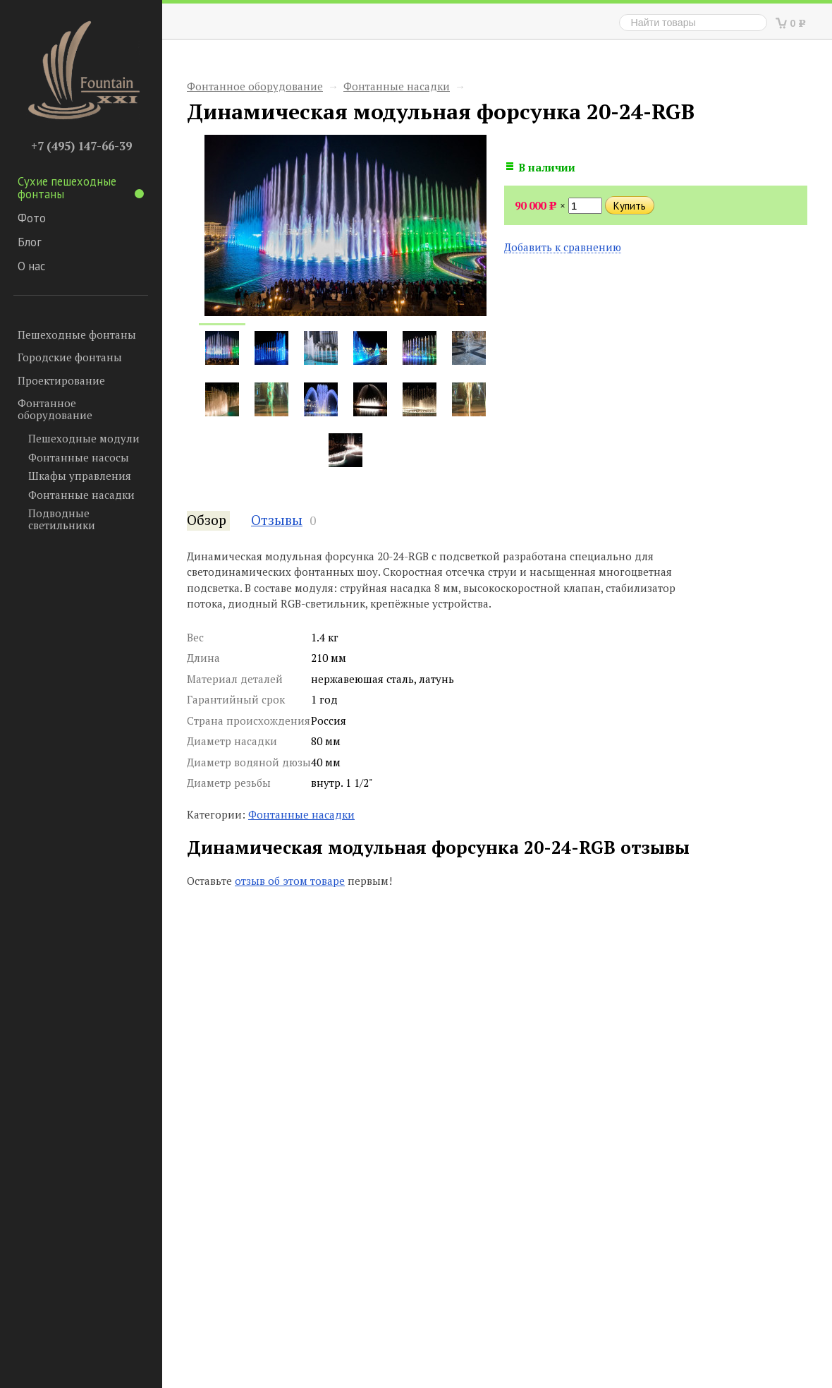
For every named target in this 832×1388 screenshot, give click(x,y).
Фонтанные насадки (81, 495)
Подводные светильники (61, 519)
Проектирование (61, 380)
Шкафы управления (79, 476)
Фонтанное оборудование (55, 409)
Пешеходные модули (84, 438)
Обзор (206, 520)
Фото (32, 218)
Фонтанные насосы (78, 457)
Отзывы (276, 520)
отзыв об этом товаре (290, 881)
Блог (30, 242)
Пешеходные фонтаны (77, 334)
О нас (31, 266)
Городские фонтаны (70, 357)
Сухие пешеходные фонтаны (81, 188)
